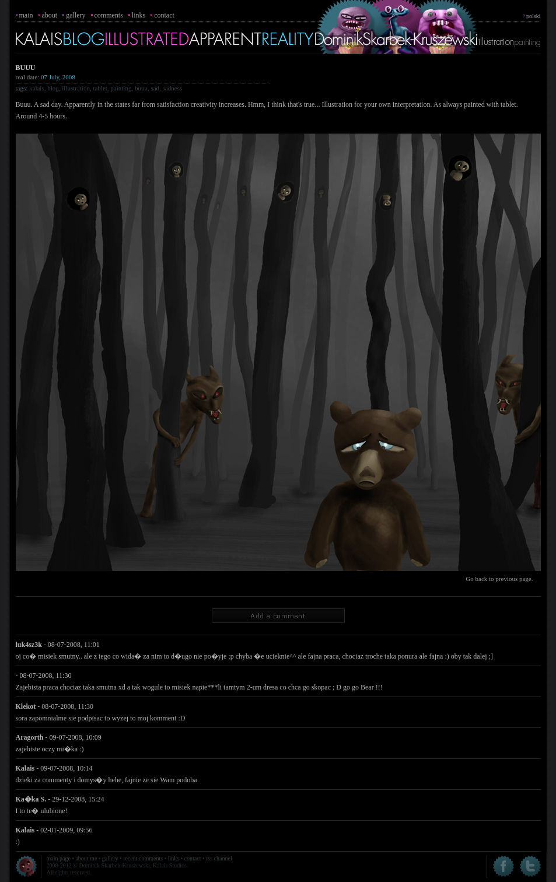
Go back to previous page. (499, 578)
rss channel (219, 858)
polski (533, 16)
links (138, 15)
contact (164, 15)
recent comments (143, 858)
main (26, 15)
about (50, 15)
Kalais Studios (170, 865)
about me (86, 858)
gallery (75, 15)
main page (59, 858)
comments (109, 15)
